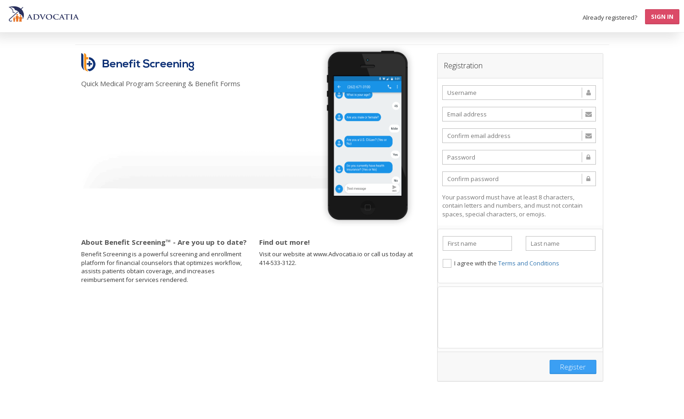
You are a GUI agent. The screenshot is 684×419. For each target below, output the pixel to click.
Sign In (662, 16)
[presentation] (520, 316)
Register (573, 366)
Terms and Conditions (528, 263)
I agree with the (501, 263)
